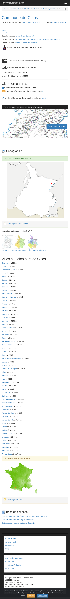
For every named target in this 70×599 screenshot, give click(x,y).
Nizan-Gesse (6, 393)
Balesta (5, 389)
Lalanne (5, 352)
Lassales (5, 317)
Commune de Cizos (20, 17)
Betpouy (5, 280)
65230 (4, 32)
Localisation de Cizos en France (17, 458)
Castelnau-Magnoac (9, 297)
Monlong (5, 331)
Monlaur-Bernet (7, 420)
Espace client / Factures (13, 558)
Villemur (5, 304)
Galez (4, 423)
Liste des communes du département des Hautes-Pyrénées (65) (24, 516)
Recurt (4, 338)
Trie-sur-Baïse (7, 454)
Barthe (4, 277)
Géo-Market (9, 545)
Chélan (4, 427)
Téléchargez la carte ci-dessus (16, 224)
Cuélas (4, 430)
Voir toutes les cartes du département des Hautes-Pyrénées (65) (24, 250)
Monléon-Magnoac (8, 270)
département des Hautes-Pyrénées (34, 22)
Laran (4, 273)
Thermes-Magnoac (9, 399)
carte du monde (10, 542)
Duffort (4, 440)
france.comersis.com (13, 3)
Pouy (4, 324)
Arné (3, 379)
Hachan (5, 290)
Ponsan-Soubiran (8, 413)
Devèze (5, 300)
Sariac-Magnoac (8, 345)
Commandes (9, 562)
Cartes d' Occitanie (25, 9)
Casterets (5, 416)
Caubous (5, 263)
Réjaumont (6, 444)
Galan (4, 355)
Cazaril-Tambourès (9, 403)
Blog (7, 549)
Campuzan (6, 314)
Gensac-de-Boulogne (9, 369)
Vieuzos (5, 283)
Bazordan (5, 335)
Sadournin (6, 396)
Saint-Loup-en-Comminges (11, 358)
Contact (8, 590)
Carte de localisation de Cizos (16, 159)
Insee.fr (44, 98)
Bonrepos (5, 451)
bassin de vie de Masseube (26, 43)
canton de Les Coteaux (24, 36)
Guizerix (5, 365)
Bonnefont (6, 447)
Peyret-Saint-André (9, 341)
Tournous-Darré (7, 433)
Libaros (4, 362)
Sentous (5, 386)
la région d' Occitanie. (59, 22)
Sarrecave (6, 410)
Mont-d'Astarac (7, 406)
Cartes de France (9, 9)
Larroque (5, 321)
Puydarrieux (6, 382)
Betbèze (5, 348)
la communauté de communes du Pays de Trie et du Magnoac (38, 39)
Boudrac (5, 375)
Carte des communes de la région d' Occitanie (18, 523)
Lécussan (5, 437)
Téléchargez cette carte (13, 500)
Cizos (4, 30)
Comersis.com (10, 539)
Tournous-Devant (8, 328)
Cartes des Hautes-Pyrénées (44, 9)
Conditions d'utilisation (13, 565)
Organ (4, 266)
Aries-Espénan (7, 294)
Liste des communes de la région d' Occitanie (18, 520)
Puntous (5, 311)
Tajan (4, 372)
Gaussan (5, 287)
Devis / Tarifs (10, 568)
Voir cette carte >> (56, 126)
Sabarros (5, 307)
